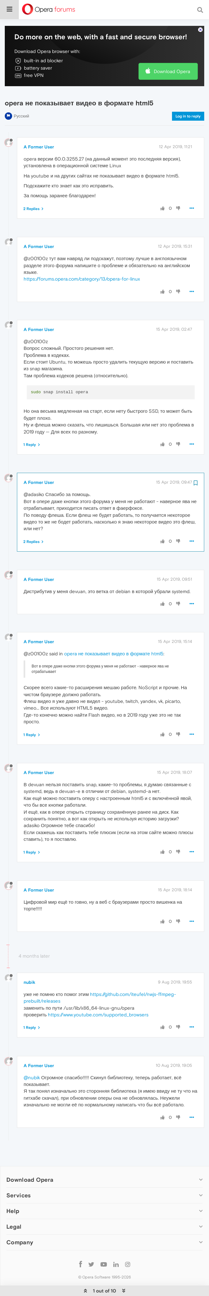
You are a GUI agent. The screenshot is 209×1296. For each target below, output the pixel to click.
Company (19, 1222)
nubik (29, 962)
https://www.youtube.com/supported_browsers (98, 995)
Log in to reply (188, 96)
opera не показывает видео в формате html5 (113, 634)
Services (18, 1175)
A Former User (39, 127)
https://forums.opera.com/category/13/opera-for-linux (82, 259)
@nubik (32, 1058)
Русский (21, 96)
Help (12, 1191)
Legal (14, 1207)
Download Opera (172, 52)
